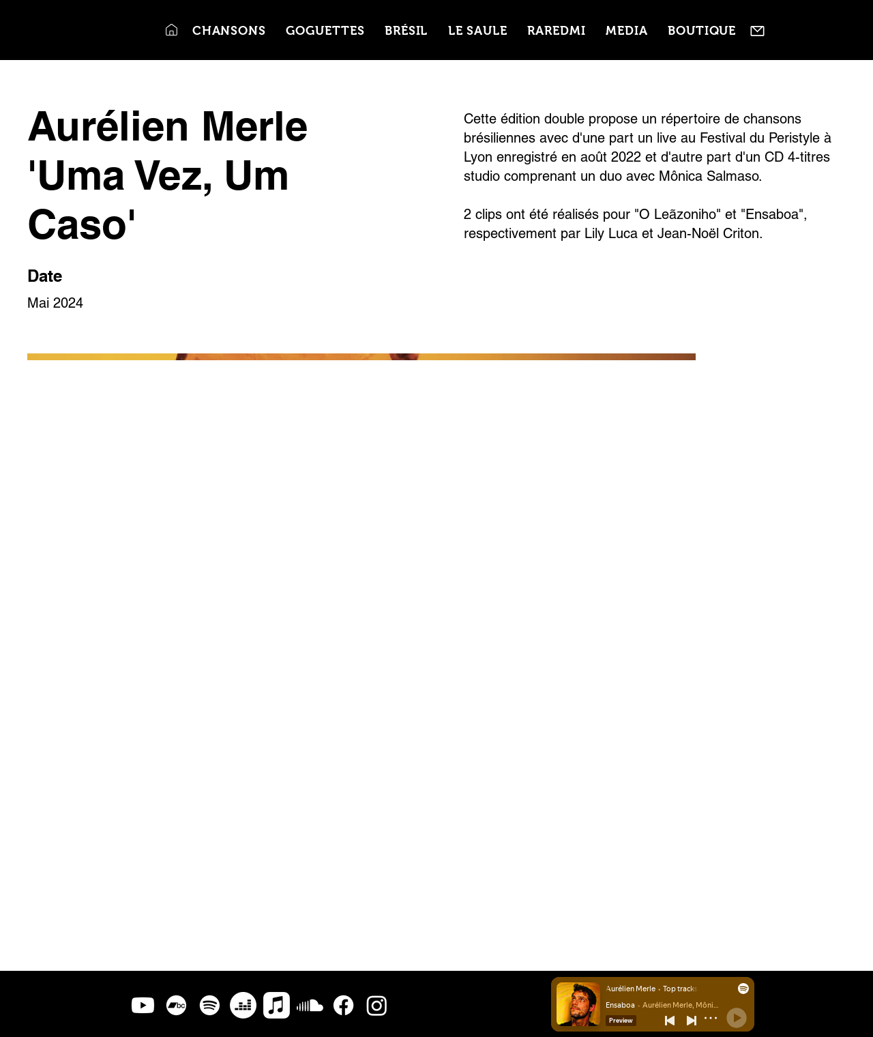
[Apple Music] (276, 1005)
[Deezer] (243, 1005)
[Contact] (757, 31)
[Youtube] (143, 1005)
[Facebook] (343, 1005)
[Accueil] (171, 29)
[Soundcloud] (310, 1005)
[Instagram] (377, 1005)
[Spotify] (209, 1005)
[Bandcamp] (176, 1005)
